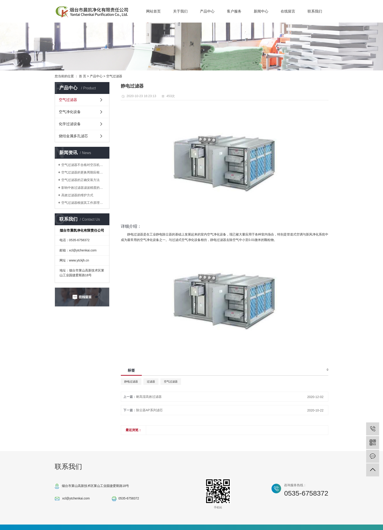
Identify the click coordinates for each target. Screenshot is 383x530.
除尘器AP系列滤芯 (149, 410)
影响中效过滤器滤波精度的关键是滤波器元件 (83, 187)
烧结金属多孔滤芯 (73, 136)
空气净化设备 (70, 112)
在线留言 (288, 11)
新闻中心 (261, 11)
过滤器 (151, 381)
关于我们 (180, 11)
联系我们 (315, 11)
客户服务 (234, 11)
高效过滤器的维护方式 (77, 195)
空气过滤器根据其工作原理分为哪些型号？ (83, 202)
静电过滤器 (131, 381)
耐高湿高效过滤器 (149, 396)
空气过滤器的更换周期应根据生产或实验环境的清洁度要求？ (83, 172)
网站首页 (153, 11)
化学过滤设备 (70, 124)
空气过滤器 (114, 76)
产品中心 (207, 11)
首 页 (82, 76)
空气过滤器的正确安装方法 (80, 180)
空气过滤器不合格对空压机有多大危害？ (83, 165)
